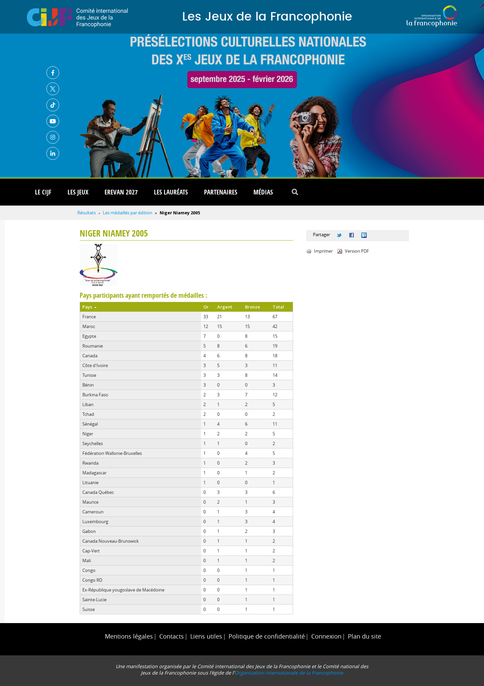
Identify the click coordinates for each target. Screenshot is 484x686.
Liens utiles (206, 636)
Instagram (52, 137)
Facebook (52, 72)
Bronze (252, 307)
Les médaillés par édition (127, 213)
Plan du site (364, 636)
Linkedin (52, 153)
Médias (263, 192)
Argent (224, 307)
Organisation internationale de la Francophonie (289, 673)
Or (206, 307)
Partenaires (220, 192)
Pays (89, 307)
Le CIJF (43, 192)
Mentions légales (129, 636)
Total (278, 307)
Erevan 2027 (121, 192)
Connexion (326, 636)
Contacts (171, 636)
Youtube (52, 121)
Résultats (86, 213)
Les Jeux (78, 192)
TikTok (52, 105)
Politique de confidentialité (267, 636)
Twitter (52, 88)
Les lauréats (171, 192)
